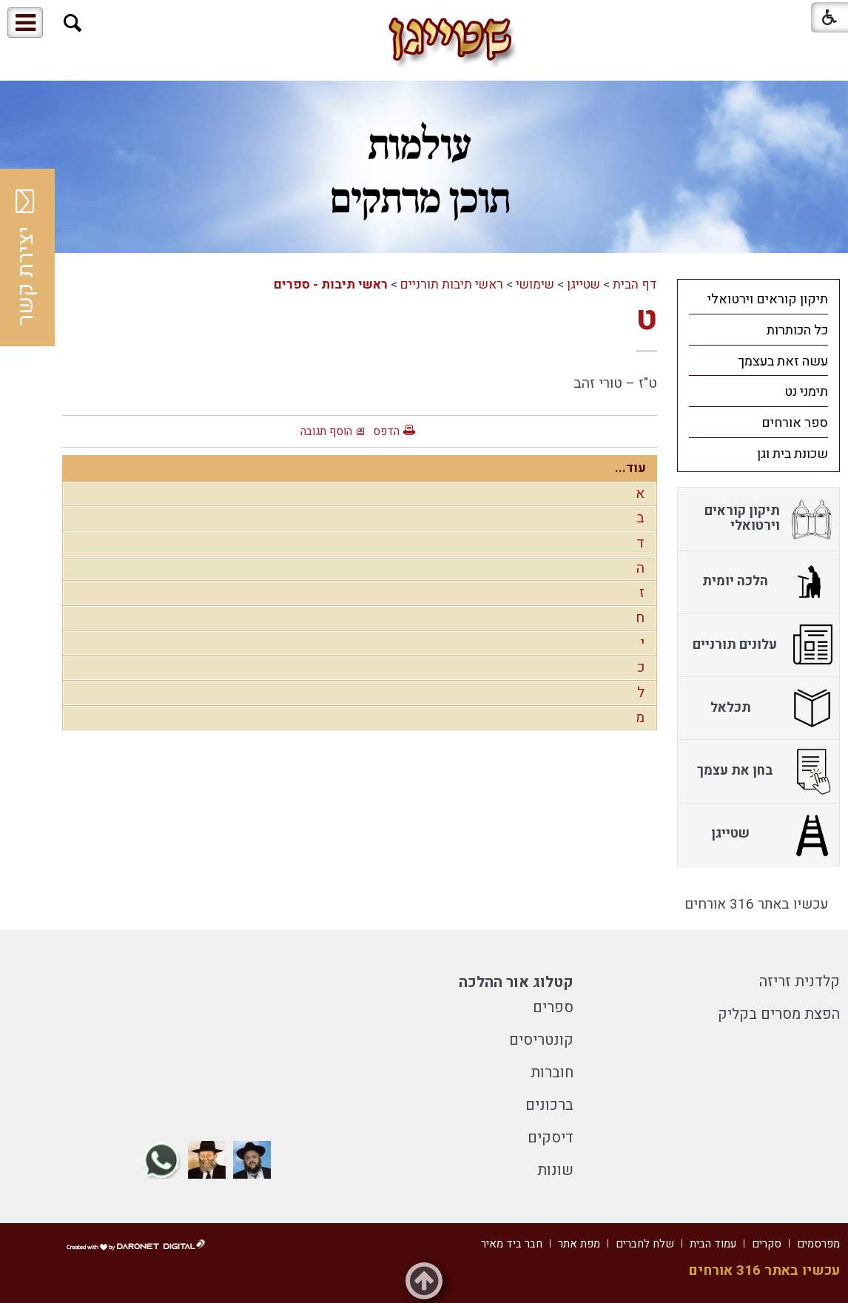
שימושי (535, 284)
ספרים (553, 1007)
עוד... (630, 468)
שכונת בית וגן (792, 454)
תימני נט (806, 392)
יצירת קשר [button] (26, 257)
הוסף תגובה (326, 431)
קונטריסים (541, 1040)
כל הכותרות (797, 330)
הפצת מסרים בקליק (779, 1014)
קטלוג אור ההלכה (516, 982)
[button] (73, 23)
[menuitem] (758, 298)
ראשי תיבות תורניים (451, 284)
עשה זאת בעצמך (783, 361)
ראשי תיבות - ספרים (331, 284)
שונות (555, 1170)
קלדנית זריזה (799, 981)
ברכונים (549, 1105)
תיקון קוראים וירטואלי (767, 299)
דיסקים (550, 1137)
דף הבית (635, 284)
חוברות (552, 1072)
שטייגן (583, 284)
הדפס (386, 431)
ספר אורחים (794, 423)
